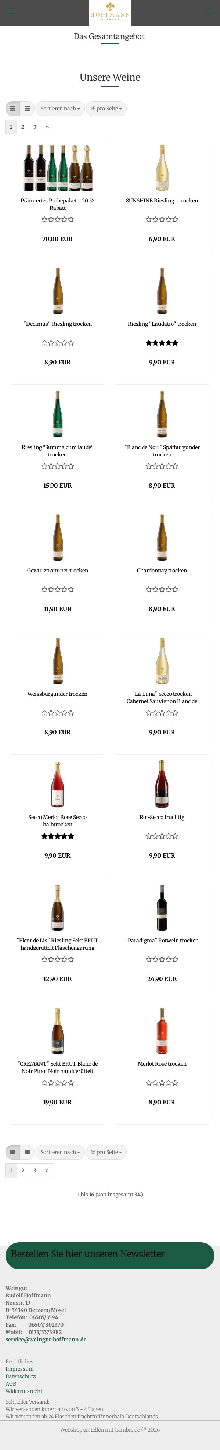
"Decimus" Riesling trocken (58, 324)
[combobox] (60, 108)
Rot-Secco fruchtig (162, 817)
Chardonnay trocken (162, 570)
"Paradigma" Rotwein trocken (162, 940)
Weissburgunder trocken (57, 694)
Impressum (20, 1369)
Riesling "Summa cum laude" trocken (58, 450)
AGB (11, 1383)
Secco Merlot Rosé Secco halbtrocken (57, 820)
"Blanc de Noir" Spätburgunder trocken (162, 450)
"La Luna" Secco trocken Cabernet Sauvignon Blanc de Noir (162, 697)
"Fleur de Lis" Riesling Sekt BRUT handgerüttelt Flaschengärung (57, 943)
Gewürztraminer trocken (57, 570)
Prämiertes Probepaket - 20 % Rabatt (58, 203)
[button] (13, 108)
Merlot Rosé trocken (162, 1064)
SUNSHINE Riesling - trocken (162, 200)
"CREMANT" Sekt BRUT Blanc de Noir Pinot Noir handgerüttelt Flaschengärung (58, 1067)
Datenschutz (21, 1376)
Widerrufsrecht (24, 1391)
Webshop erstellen (82, 1429)
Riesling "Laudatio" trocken (162, 324)
